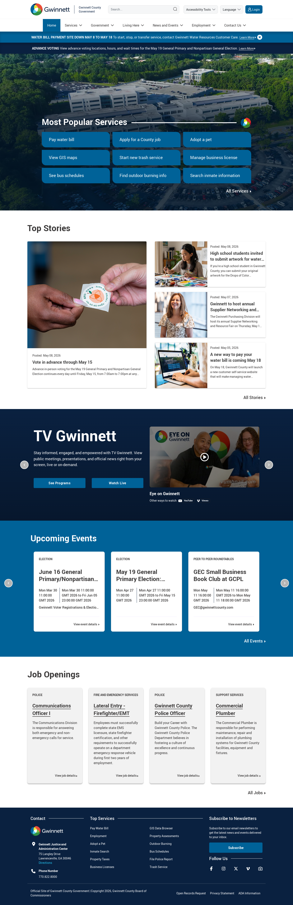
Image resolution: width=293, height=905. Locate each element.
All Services (237, 191)
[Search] (138, 9)
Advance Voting (46, 48)
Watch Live (117, 483)
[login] (253, 9)
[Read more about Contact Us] (232, 25)
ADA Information (249, 893)
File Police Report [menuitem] (161, 859)
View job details (65, 776)
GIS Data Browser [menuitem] (161, 828)
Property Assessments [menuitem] (164, 836)
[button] (24, 465)
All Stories (253, 397)
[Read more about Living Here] (131, 25)
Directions (45, 863)
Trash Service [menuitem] (158, 867)
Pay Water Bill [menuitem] (99, 828)
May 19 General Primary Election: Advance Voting (138, 579)
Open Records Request (191, 893)
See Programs (59, 483)
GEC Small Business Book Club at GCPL (220, 575)
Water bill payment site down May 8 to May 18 (72, 37)
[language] (231, 9)
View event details (86, 624)
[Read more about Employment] (201, 25)
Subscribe (236, 847)
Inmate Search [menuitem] (99, 851)
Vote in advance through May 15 (62, 362)
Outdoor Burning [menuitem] (161, 844)
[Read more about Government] (100, 25)
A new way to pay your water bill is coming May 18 (235, 357)
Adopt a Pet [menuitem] (97, 844)
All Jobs (256, 792)
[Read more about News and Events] (165, 25)
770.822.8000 (48, 877)
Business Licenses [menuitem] (102, 867)
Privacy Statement (222, 893)
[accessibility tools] (200, 9)
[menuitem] (51, 25)
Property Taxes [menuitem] (100, 859)
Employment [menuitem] (98, 836)
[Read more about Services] (71, 25)
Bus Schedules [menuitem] (159, 851)
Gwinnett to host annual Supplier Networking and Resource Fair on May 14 (233, 309)
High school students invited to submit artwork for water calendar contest (236, 259)
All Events (253, 641)
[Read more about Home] (51, 25)
